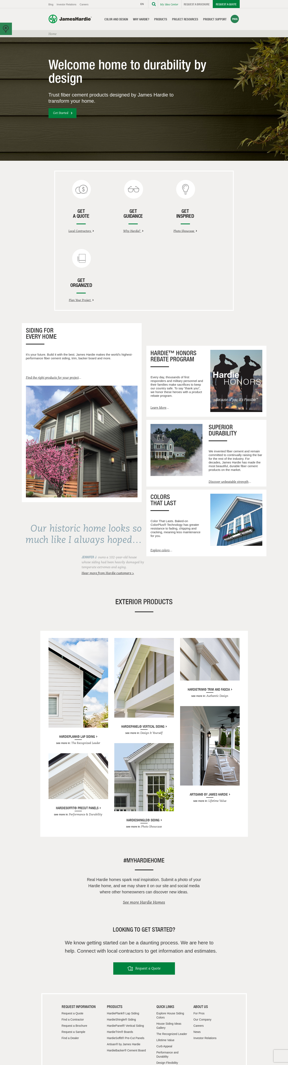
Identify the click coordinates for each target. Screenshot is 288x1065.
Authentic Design (217, 627)
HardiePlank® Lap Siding (78, 667)
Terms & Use (227, 1025)
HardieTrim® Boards (120, 963)
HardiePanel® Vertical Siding (144, 657)
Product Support (215, 19)
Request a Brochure (197, 4)
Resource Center (167, 1006)
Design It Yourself (151, 664)
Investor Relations (66, 4)
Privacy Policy (201, 1025)
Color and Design (116, 19)
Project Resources (185, 19)
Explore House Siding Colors (170, 946)
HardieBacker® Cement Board (126, 981)
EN (142, 4)
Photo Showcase (151, 757)
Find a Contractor (73, 950)
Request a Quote (226, 4)
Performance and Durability (167, 985)
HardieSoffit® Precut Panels (78, 739)
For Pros (199, 944)
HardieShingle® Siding (144, 751)
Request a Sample (73, 963)
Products (160, 19)
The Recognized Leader (85, 674)
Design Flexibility (167, 994)
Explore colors (160, 481)
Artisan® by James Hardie (210, 725)
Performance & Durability (85, 745)
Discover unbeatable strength (229, 413)
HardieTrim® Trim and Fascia (210, 620)
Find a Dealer (70, 969)
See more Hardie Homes (144, 833)
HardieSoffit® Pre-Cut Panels (125, 969)
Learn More (158, 339)
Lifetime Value (217, 732)
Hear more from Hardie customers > (108, 504)
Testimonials (164, 1000)
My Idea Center (169, 4)
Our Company (202, 950)
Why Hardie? (141, 19)
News (197, 963)
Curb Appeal (164, 977)
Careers (84, 4)
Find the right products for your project (52, 309)
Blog (51, 4)
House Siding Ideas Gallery (168, 957)
